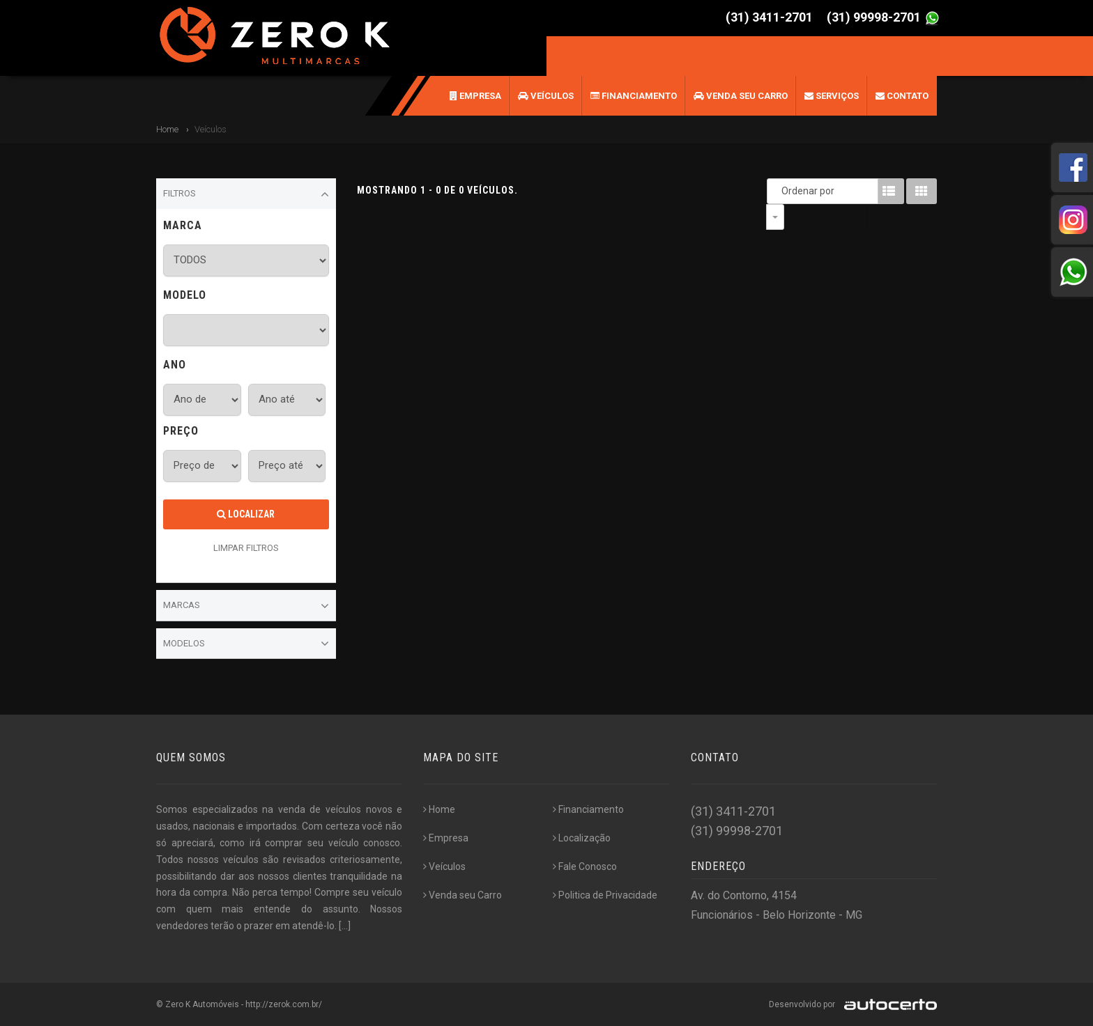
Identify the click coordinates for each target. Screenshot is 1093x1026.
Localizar (246, 514)
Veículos (546, 96)
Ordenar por (778, 190)
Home (167, 129)
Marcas (246, 606)
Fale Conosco (585, 866)
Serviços (831, 96)
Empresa (475, 96)
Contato (902, 96)
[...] (345, 925)
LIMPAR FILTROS (246, 548)
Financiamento (633, 96)
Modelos (246, 643)
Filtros (246, 194)
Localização (582, 838)
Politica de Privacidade (605, 895)
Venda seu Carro (741, 96)
